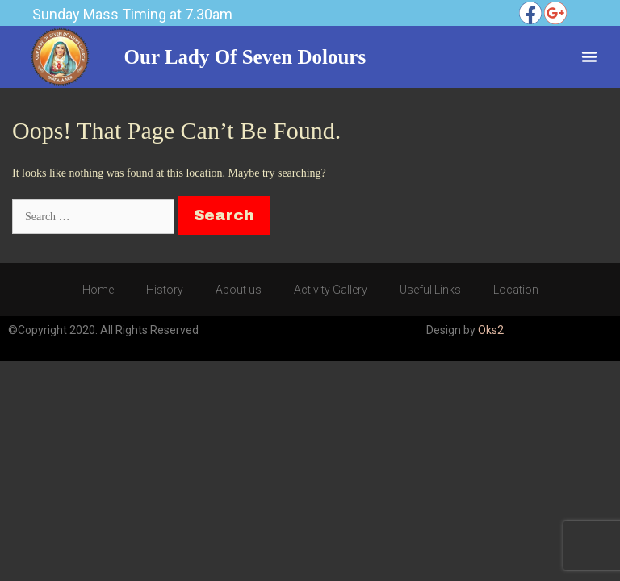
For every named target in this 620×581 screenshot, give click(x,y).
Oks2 (491, 330)
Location (515, 289)
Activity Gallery (330, 289)
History (164, 289)
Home (98, 289)
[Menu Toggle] (589, 56)
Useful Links (430, 289)
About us (239, 289)
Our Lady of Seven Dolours (245, 57)
